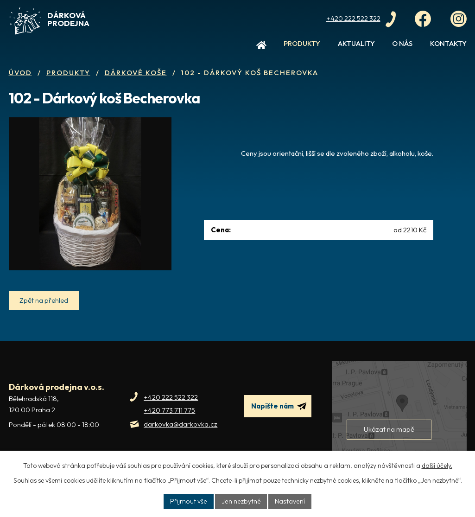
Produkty (302, 43)
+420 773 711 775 (169, 419)
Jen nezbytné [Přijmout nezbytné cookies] (241, 501)
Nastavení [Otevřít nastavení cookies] (289, 501)
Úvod (261, 47)
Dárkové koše (136, 72)
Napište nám (278, 415)
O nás (402, 43)
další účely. (437, 465)
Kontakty (448, 43)
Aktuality (356, 43)
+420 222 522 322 (171, 406)
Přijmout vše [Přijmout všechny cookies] (190, 501)
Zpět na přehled (43, 309)
